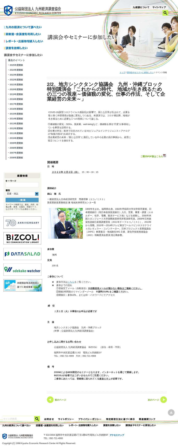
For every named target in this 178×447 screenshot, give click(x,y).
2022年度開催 (16, 80)
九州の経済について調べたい (24, 27)
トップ (122, 72)
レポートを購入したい (24, 41)
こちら (71, 282)
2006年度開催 (16, 157)
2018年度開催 (16, 99)
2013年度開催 (16, 123)
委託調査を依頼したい (112, 425)
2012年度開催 (16, 128)
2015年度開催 (16, 114)
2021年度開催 (16, 84)
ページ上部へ (171, 412)
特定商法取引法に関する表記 (120, 419)
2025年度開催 (16, 65)
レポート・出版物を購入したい (84, 425)
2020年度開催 (16, 89)
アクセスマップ (117, 435)
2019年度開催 (16, 94)
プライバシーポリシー (90, 419)
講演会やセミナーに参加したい (140, 72)
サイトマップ (159, 7)
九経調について (140, 7)
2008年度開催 (16, 148)
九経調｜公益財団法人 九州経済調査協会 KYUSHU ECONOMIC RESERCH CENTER (33, 11)
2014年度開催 (16, 118)
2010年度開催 (16, 138)
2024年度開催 (16, 70)
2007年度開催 (16, 153)
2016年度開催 (16, 109)
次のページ (153, 400)
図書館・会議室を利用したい (24, 34)
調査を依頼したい (24, 48)
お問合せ (49, 419)
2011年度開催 (16, 133)
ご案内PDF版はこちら (153, 156)
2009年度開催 (16, 143)
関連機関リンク (147, 419)
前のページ (60, 400)
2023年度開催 (16, 75)
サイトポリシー (66, 419)
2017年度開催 (16, 104)
